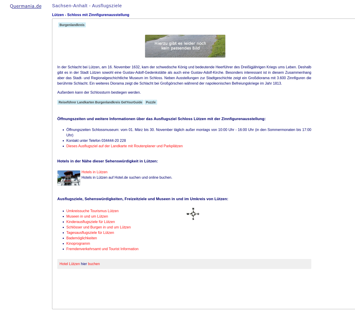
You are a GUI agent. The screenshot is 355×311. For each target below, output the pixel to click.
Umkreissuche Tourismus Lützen (92, 211)
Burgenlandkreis (72, 25)
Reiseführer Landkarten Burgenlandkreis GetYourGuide (100, 102)
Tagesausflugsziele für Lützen (90, 233)
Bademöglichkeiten (81, 238)
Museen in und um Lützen (87, 216)
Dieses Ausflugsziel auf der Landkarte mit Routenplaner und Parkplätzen (124, 146)
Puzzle (151, 102)
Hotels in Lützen (95, 172)
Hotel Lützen (70, 264)
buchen (94, 264)
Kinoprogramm (78, 243)
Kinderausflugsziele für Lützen (90, 222)
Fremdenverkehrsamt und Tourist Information (102, 249)
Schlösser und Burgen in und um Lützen (98, 227)
